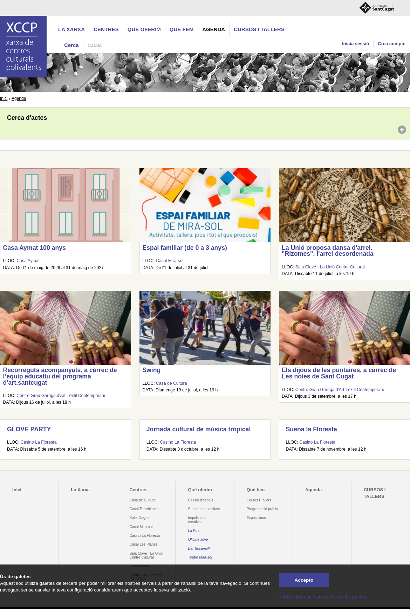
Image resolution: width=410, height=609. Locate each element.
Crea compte (391, 43)
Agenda (213, 29)
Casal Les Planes (143, 544)
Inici (3, 98)
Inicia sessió (355, 43)
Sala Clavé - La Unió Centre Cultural (330, 267)
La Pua (194, 531)
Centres (106, 29)
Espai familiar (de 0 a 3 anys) (184, 247)
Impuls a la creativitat (197, 520)
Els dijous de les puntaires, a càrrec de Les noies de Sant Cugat (339, 373)
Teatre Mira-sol (200, 557)
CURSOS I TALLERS (259, 29)
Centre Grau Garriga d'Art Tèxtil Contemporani (60, 395)
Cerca (71, 45)
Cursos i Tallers (259, 500)
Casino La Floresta (39, 442)
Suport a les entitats (204, 509)
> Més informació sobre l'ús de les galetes (323, 597)
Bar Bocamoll (199, 548)
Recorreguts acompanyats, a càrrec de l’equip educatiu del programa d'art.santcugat (60, 376)
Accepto (304, 580)
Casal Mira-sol (169, 260)
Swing (151, 370)
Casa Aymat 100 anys (34, 247)
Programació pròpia (262, 509)
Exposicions (256, 518)
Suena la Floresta (311, 429)
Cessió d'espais (200, 500)
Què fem (181, 29)
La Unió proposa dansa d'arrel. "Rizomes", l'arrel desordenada (328, 251)
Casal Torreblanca (143, 509)
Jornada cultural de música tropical (198, 429)
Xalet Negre (139, 518)
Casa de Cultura (171, 383)
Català (95, 45)
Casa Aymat (28, 260)
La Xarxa (71, 29)
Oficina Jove (198, 539)
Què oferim (144, 29)
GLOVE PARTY (29, 429)
